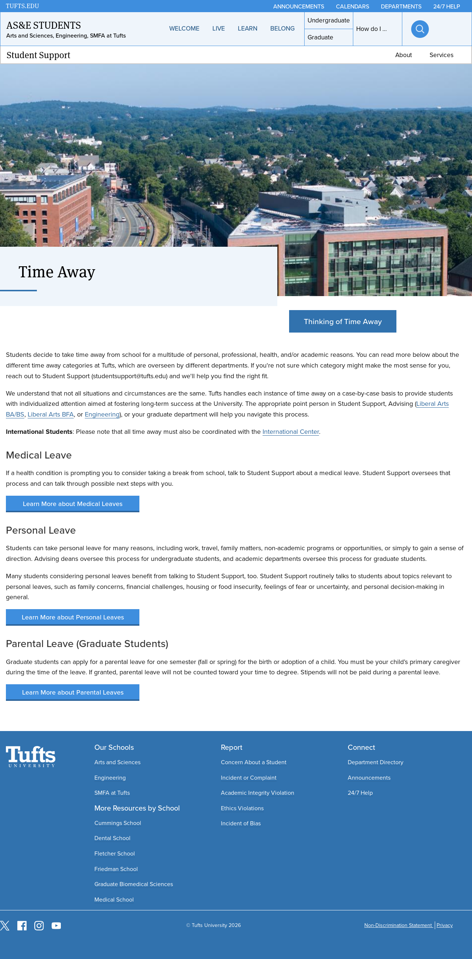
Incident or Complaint (249, 777)
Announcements (369, 777)
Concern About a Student (254, 762)
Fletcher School (114, 853)
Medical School (114, 899)
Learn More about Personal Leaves (73, 617)
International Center (291, 431)
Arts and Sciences (117, 762)
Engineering (102, 414)
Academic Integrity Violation (257, 792)
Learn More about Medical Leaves (72, 503)
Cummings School (117, 823)
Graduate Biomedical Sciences (133, 884)
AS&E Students (43, 24)
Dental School (112, 838)
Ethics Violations (242, 808)
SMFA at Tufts (112, 792)
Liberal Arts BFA (51, 414)
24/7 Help (360, 792)
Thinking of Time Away (343, 321)
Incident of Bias (241, 823)
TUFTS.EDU (22, 6)
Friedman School (116, 869)
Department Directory (375, 762)
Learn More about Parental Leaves (73, 692)
